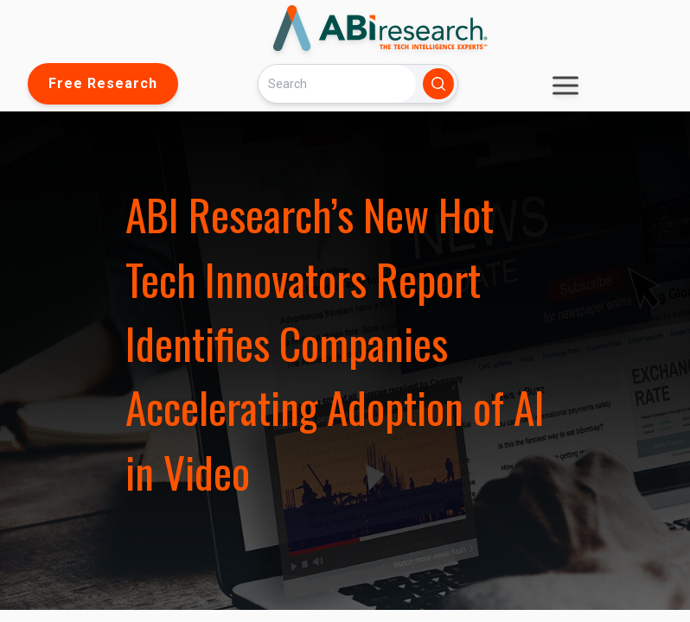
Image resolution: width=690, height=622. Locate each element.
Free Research (102, 83)
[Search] (337, 83)
